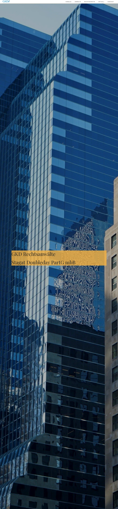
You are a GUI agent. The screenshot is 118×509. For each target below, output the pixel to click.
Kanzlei (68, 1)
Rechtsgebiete (89, 1)
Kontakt (111, 1)
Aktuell (101, 1)
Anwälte (78, 1)
